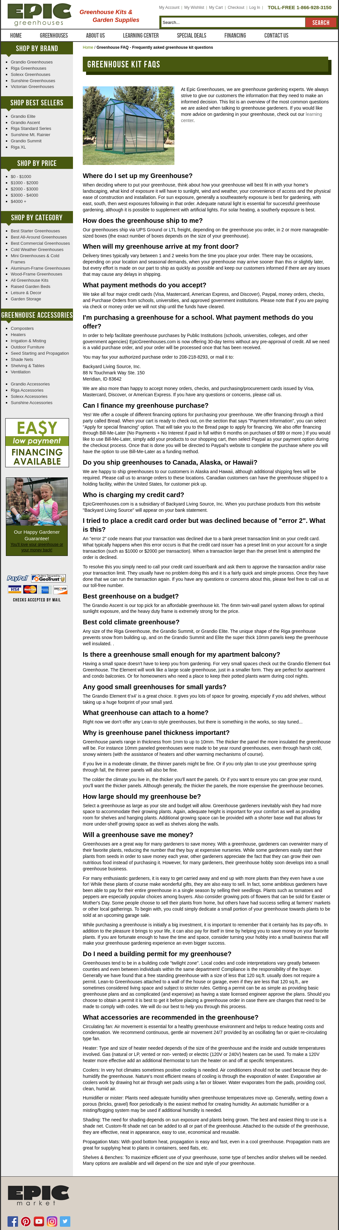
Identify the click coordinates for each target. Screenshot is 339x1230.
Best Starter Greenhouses (35, 230)
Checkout (236, 7)
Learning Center (141, 36)
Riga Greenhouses (28, 68)
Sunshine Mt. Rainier (30, 134)
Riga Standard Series (31, 128)
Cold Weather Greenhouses (37, 249)
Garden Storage (26, 298)
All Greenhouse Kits (29, 280)
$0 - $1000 (21, 176)
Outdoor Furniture (28, 347)
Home (16, 36)
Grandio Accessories (30, 384)
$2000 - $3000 (24, 189)
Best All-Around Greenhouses (39, 237)
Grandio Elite (23, 116)
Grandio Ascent (25, 122)
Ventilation (20, 371)
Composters (22, 328)
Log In (254, 7)
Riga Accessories (27, 390)
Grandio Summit (26, 140)
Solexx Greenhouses (30, 74)
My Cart (216, 7)
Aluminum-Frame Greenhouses (40, 268)
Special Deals (191, 36)
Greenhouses (54, 36)
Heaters (18, 334)
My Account (169, 7)
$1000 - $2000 (24, 182)
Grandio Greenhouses (32, 62)
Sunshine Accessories (31, 402)
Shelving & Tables (28, 365)
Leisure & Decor (26, 292)
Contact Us (276, 36)
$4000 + (18, 201)
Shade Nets (22, 359)
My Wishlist (194, 7)
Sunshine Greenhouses (33, 80)
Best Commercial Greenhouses (40, 243)
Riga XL (18, 147)
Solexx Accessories (29, 396)
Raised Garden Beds (30, 286)
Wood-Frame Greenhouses (36, 274)
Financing (235, 36)
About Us (95, 36)
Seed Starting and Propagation (40, 353)
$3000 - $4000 (24, 195)
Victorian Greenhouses (32, 86)
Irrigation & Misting (28, 340)
